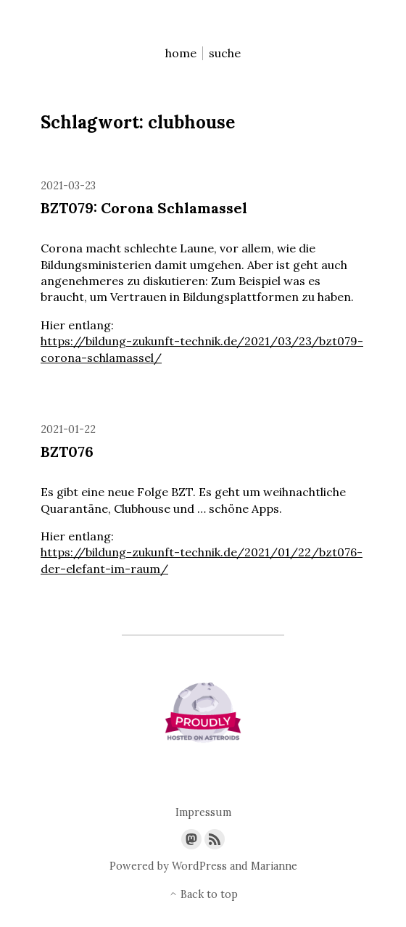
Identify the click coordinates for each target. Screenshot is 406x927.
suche (225, 53)
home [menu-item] (180, 53)
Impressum (203, 813)
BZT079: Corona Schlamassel (144, 208)
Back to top (203, 895)
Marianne (274, 866)
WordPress (199, 866)
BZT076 (67, 451)
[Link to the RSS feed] (214, 839)
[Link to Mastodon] (191, 839)
